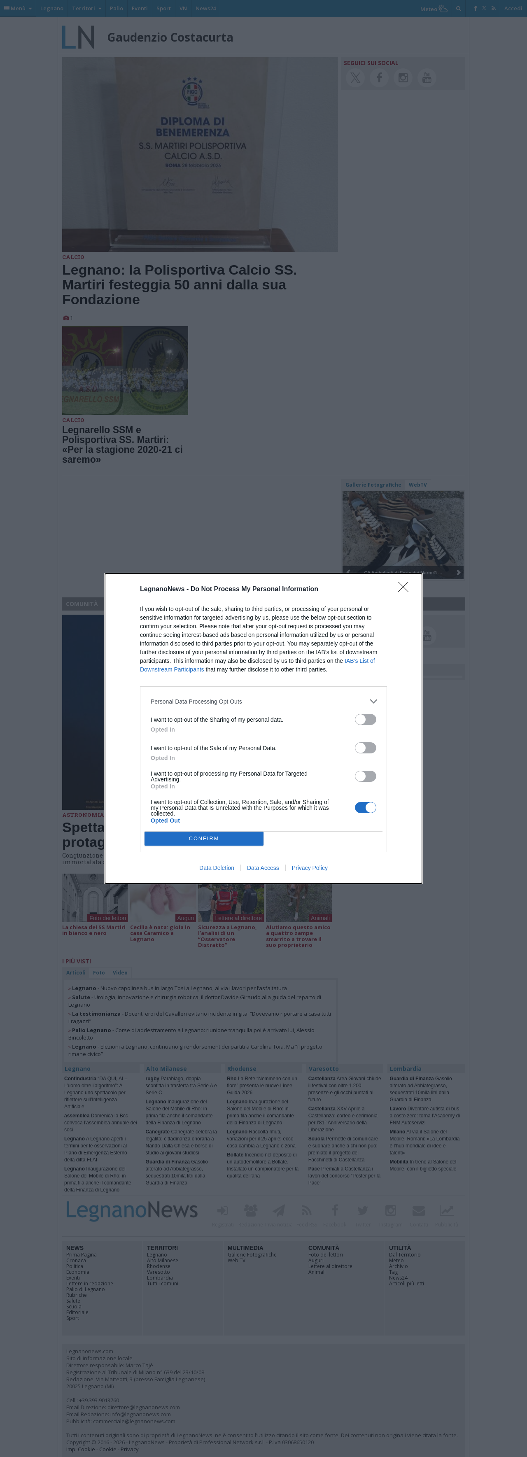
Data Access (263, 868)
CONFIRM (204, 839)
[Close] (406, 589)
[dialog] (263, 728)
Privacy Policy (310, 868)
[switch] (365, 719)
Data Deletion (216, 868)
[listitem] (263, 701)
